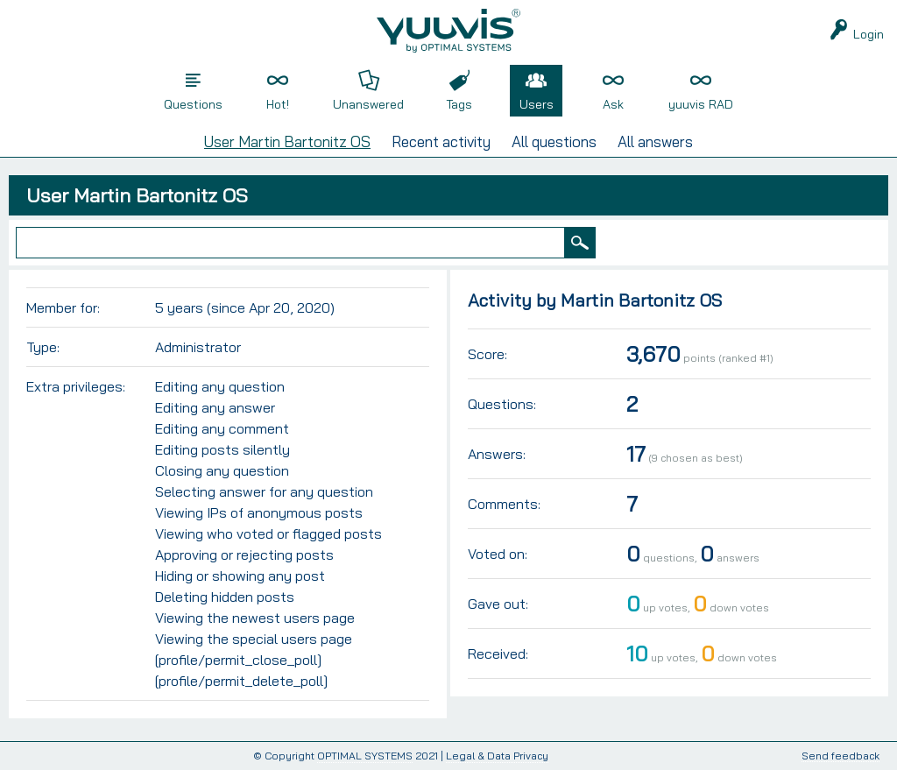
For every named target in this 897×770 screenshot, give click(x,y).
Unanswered (368, 104)
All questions (554, 141)
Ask (613, 104)
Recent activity (441, 141)
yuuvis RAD (700, 104)
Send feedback (840, 756)
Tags (459, 104)
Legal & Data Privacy (497, 755)
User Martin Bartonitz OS (287, 141)
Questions (193, 104)
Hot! (277, 104)
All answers (655, 141)
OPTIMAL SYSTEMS (365, 755)
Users (536, 104)
